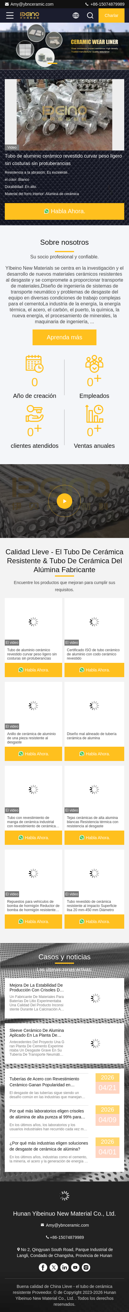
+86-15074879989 (105, 4)
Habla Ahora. (64, 211)
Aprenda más (64, 337)
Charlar (112, 15)
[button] (52, 63)
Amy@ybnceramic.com (28, 4)
